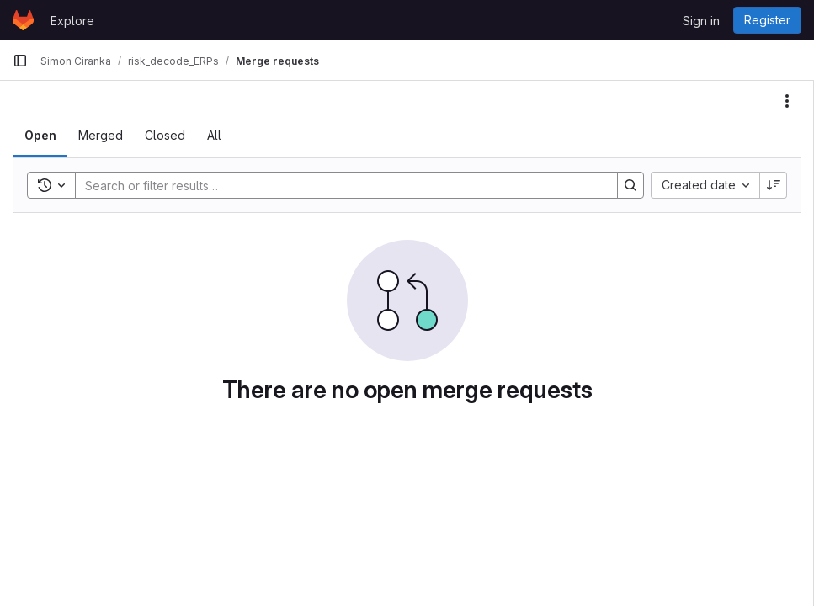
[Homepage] (23, 20)
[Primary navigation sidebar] (20, 60)
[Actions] (787, 101)
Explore (72, 20)
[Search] (338, 185)
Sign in (701, 20)
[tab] (40, 135)
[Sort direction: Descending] (773, 185)
